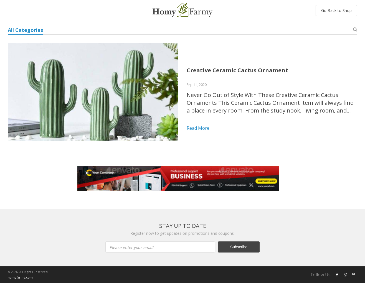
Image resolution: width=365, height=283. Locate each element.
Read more (198, 128)
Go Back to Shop (336, 10)
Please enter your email (131, 247)
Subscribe (238, 247)
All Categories (25, 30)
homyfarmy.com (20, 277)
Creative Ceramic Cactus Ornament (237, 70)
